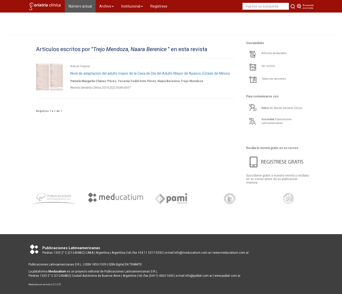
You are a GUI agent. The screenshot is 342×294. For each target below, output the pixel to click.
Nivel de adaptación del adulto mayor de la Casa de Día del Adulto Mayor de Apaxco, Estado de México (150, 73)
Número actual (82, 6)
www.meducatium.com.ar (231, 252)
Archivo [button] (106, 6)
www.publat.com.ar (227, 275)
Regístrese (158, 6)
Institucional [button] (132, 6)
